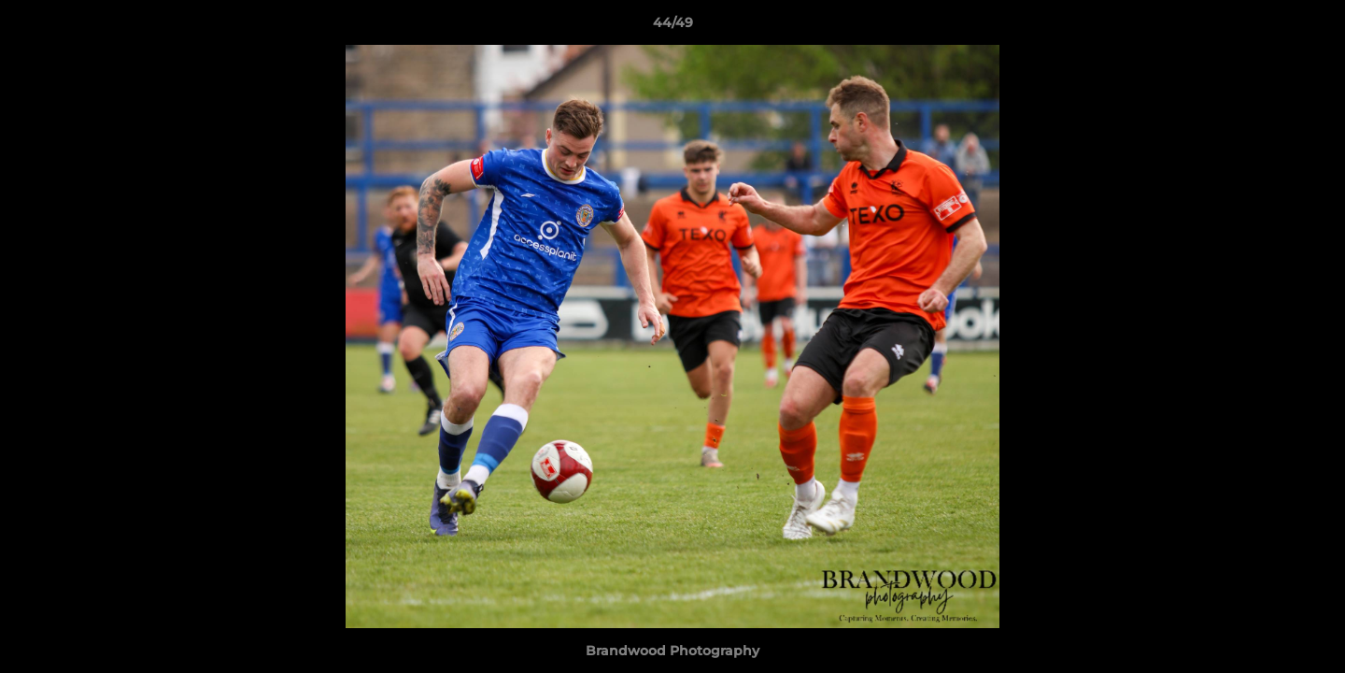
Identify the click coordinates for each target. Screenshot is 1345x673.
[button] (1311, 27)
